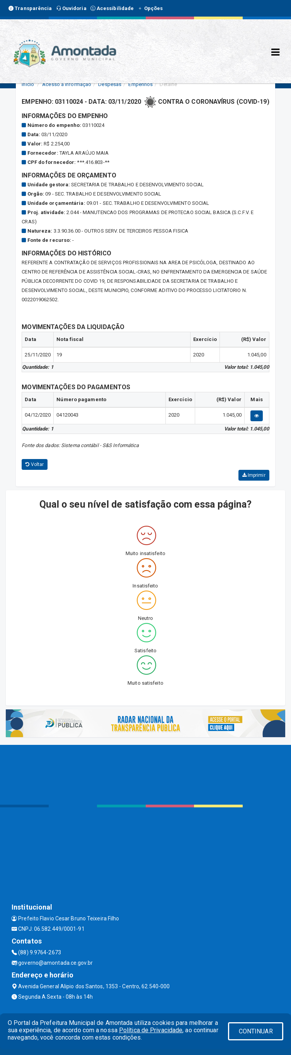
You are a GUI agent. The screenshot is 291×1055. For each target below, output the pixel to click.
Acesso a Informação (66, 84)
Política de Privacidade (150, 1030)
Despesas (109, 84)
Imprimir (253, 475)
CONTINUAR (256, 1031)
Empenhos (140, 84)
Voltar (35, 464)
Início (28, 84)
